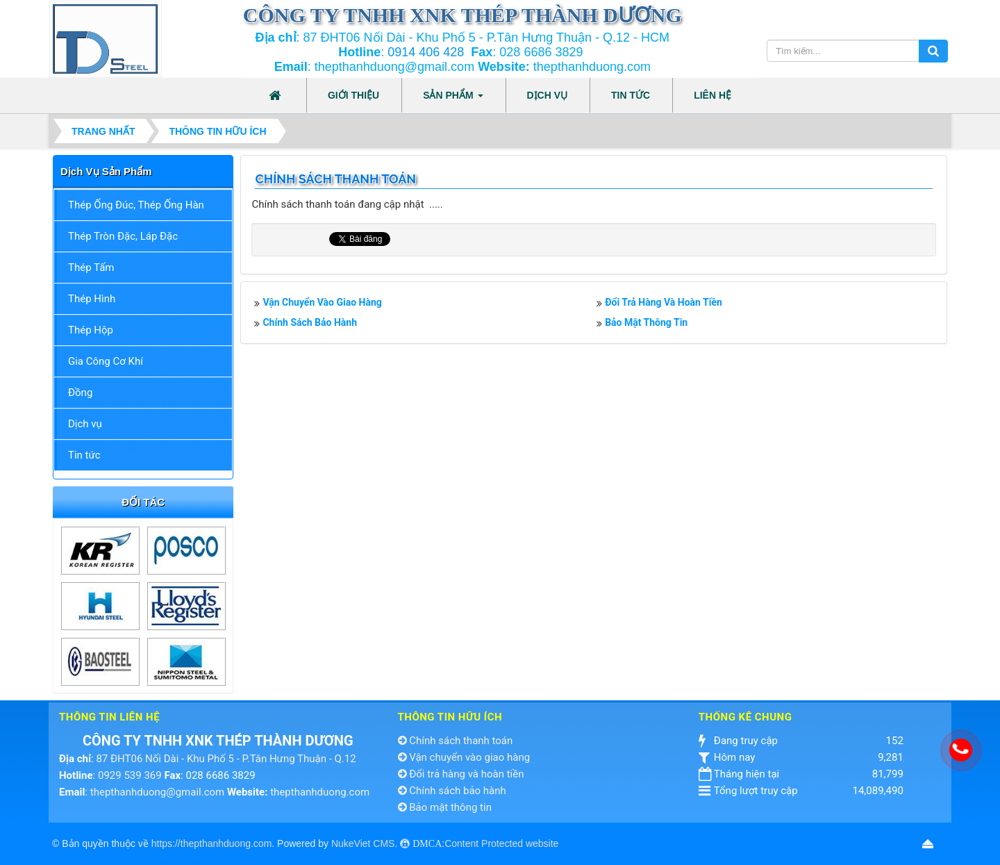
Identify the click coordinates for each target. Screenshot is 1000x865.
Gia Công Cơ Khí (105, 361)
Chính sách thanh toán (455, 740)
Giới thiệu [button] (353, 95)
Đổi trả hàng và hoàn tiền (663, 302)
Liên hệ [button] (712, 95)
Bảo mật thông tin (646, 322)
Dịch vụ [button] (547, 95)
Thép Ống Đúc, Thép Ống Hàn (136, 205)
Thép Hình (91, 299)
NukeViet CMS (363, 843)
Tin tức (84, 455)
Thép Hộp (90, 330)
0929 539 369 (130, 775)
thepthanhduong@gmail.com (157, 792)
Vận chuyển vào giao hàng (321, 302)
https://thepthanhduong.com (211, 843)
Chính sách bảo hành (309, 322)
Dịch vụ (85, 424)
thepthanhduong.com (319, 792)
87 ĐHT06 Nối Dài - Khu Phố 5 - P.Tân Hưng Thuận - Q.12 (226, 758)
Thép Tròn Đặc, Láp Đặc (123, 236)
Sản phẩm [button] (453, 99)
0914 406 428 (426, 52)
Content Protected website (501, 843)
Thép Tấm (91, 267)
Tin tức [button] (630, 95)
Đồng (80, 392)
